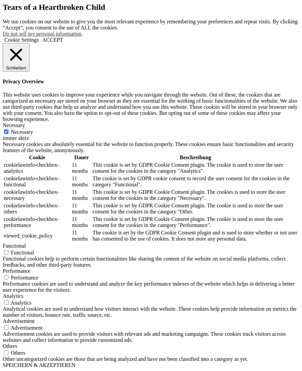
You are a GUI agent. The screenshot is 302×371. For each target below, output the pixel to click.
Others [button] (10, 346)
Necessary (22, 132)
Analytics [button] (13, 296)
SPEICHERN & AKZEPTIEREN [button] (39, 365)
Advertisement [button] (19, 321)
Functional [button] (14, 246)
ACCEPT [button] (52, 40)
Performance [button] (16, 271)
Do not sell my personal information (42, 34)
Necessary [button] (14, 125)
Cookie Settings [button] (21, 40)
